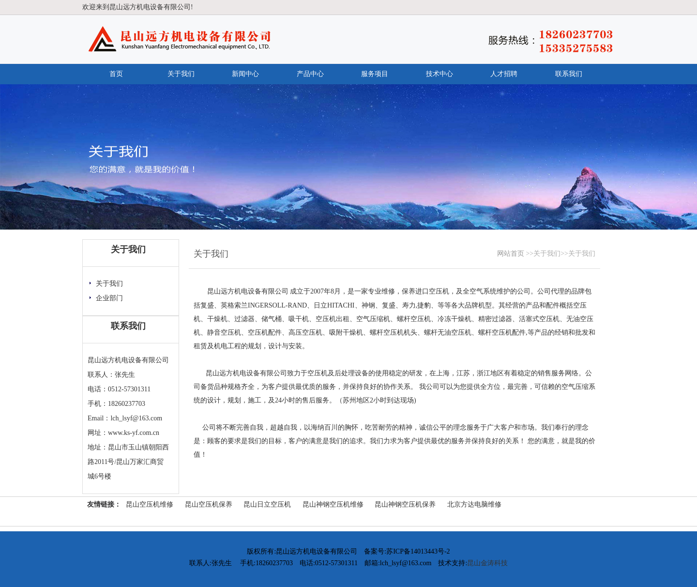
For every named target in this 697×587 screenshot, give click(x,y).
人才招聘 (503, 73)
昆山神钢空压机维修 (333, 504)
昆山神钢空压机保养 (405, 504)
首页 (116, 73)
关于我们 (181, 73)
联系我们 (568, 73)
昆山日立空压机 (267, 504)
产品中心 (310, 73)
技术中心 (439, 73)
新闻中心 (245, 73)
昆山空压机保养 (208, 504)
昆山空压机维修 (149, 504)
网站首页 (510, 253)
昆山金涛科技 (487, 563)
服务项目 (374, 73)
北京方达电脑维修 (474, 504)
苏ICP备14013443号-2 (418, 551)
